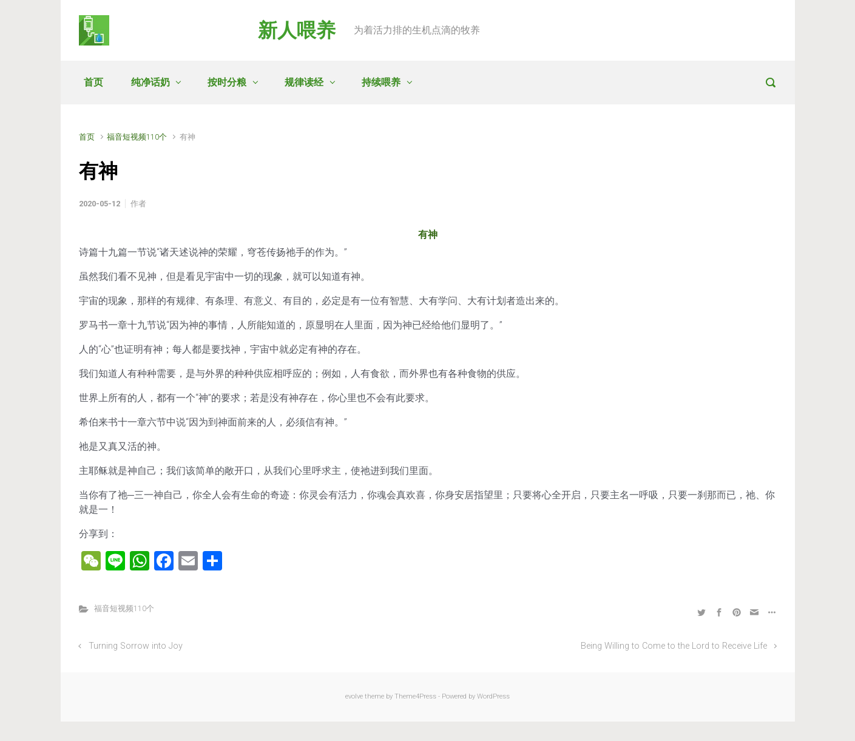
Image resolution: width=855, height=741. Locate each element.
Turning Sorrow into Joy (136, 646)
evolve (354, 696)
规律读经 (304, 82)
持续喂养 (381, 82)
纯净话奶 (150, 82)
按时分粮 (227, 82)
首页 (93, 82)
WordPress (493, 696)
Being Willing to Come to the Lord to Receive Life (674, 646)
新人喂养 (297, 30)
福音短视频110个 (137, 136)
